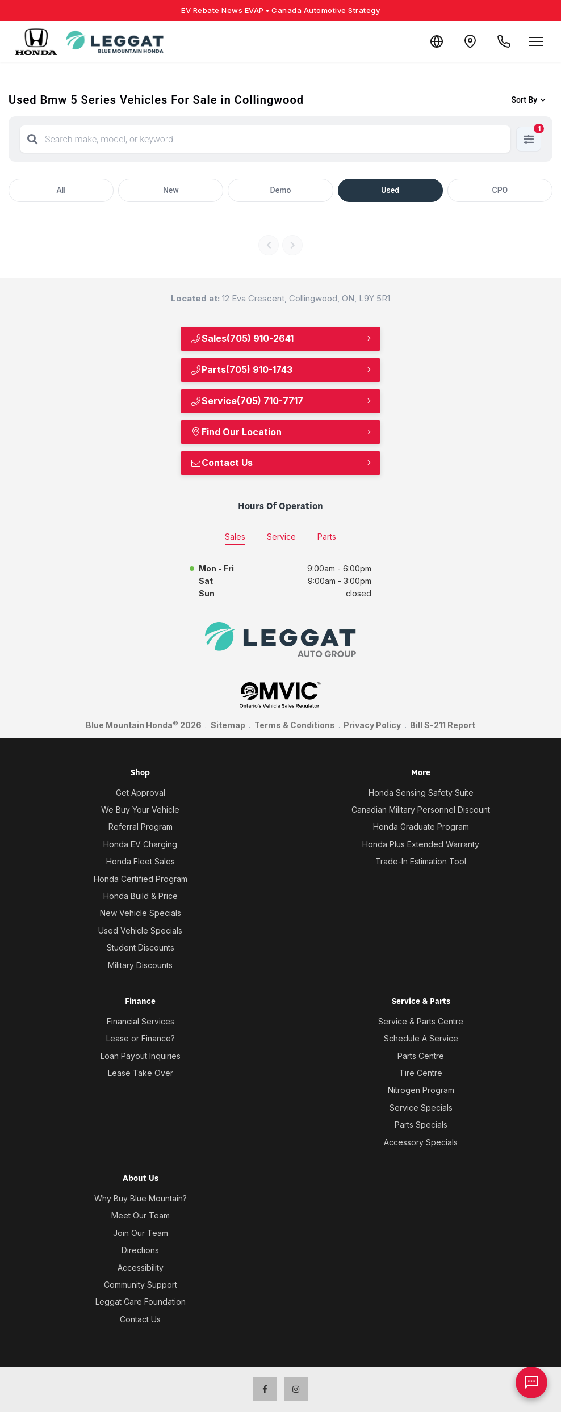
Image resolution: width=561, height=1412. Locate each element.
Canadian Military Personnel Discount (420, 809)
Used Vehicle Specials (140, 930)
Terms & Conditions (294, 725)
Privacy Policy (372, 725)
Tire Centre (420, 1073)
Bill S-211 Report (442, 725)
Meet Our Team (140, 1215)
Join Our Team (140, 1233)
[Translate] (434, 41)
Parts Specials (421, 1124)
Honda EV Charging (140, 844)
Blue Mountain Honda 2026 (144, 725)
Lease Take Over (140, 1073)
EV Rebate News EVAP (280, 10)
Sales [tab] (235, 536)
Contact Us (221, 462)
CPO (500, 190)
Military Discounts (140, 965)
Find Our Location (236, 432)
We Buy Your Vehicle (140, 809)
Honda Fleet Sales (140, 861)
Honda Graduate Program (421, 826)
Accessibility (141, 1267)
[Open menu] (536, 41)
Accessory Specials (421, 1142)
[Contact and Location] (469, 41)
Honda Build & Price (140, 896)
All (60, 190)
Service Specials (421, 1107)
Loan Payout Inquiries (141, 1056)
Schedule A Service (421, 1038)
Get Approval (140, 792)
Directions (140, 1250)
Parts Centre (420, 1056)
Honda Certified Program (140, 879)
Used (390, 190)
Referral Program (140, 826)
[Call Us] (503, 41)
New (171, 190)
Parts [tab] (326, 536)
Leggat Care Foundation (140, 1301)
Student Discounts (140, 947)
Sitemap (228, 725)
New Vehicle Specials (140, 913)
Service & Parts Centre (420, 1021)
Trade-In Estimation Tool (420, 861)
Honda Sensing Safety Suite (421, 792)
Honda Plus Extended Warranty (420, 844)
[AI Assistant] (531, 1382)
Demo (280, 190)
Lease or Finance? (140, 1038)
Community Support (140, 1284)
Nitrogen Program (421, 1090)
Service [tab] (281, 536)
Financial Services (140, 1021)
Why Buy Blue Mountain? (140, 1198)
